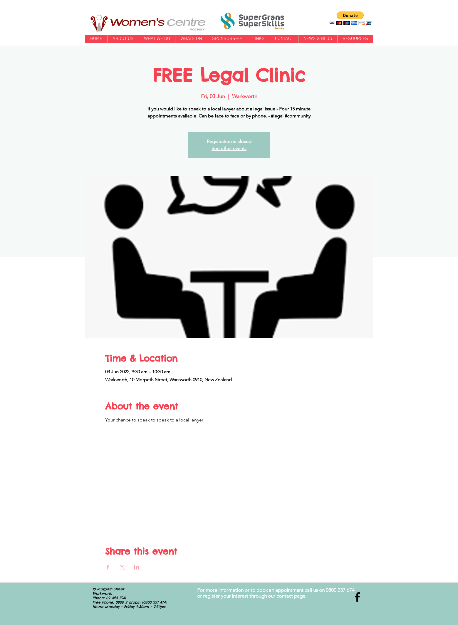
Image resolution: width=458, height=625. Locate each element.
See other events (229, 148)
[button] (350, 18)
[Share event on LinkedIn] (137, 567)
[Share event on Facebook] (108, 567)
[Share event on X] (122, 567)
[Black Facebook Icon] (357, 597)
